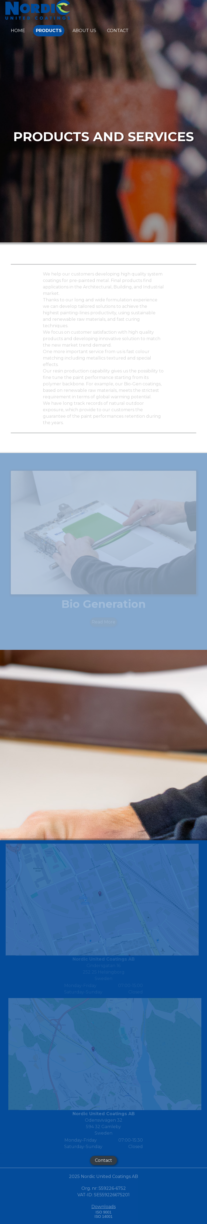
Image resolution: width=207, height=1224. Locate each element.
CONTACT (118, 30)
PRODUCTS (49, 30)
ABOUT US (84, 30)
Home (18, 30)
